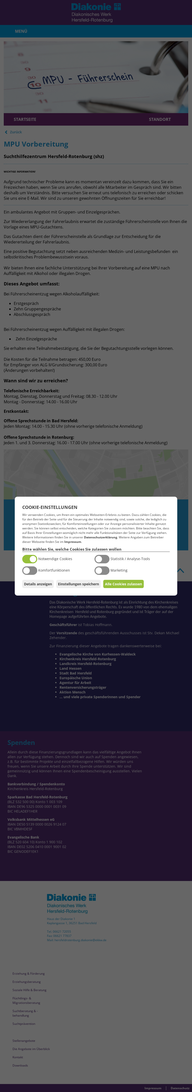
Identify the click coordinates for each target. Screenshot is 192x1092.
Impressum (72, 542)
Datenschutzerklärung (100, 537)
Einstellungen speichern (78, 584)
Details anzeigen (38, 584)
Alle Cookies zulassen (123, 584)
